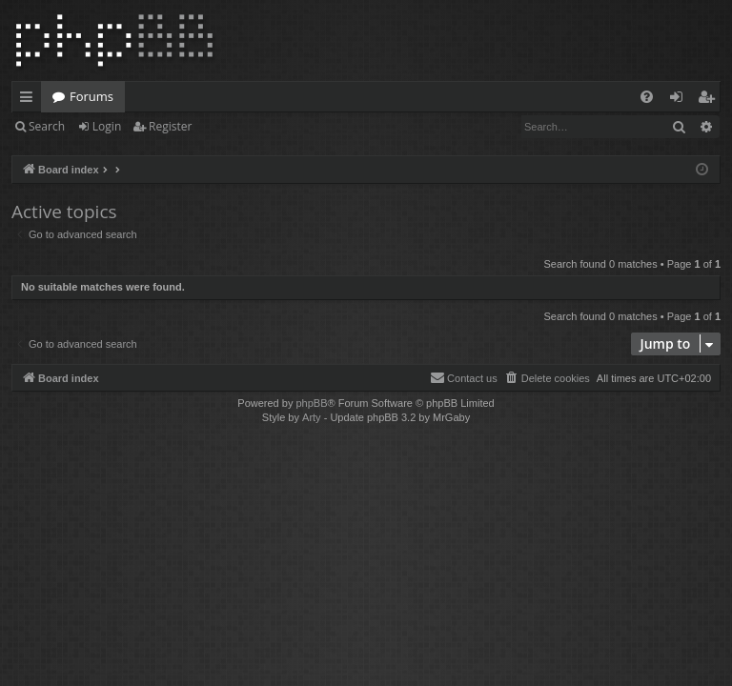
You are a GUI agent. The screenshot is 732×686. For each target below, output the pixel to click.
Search (47, 126)
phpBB (311, 403)
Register (170, 126)
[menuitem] (646, 96)
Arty (311, 417)
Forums (91, 96)
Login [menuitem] (680, 100)
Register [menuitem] (710, 100)
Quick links (30, 100)
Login (106, 126)
